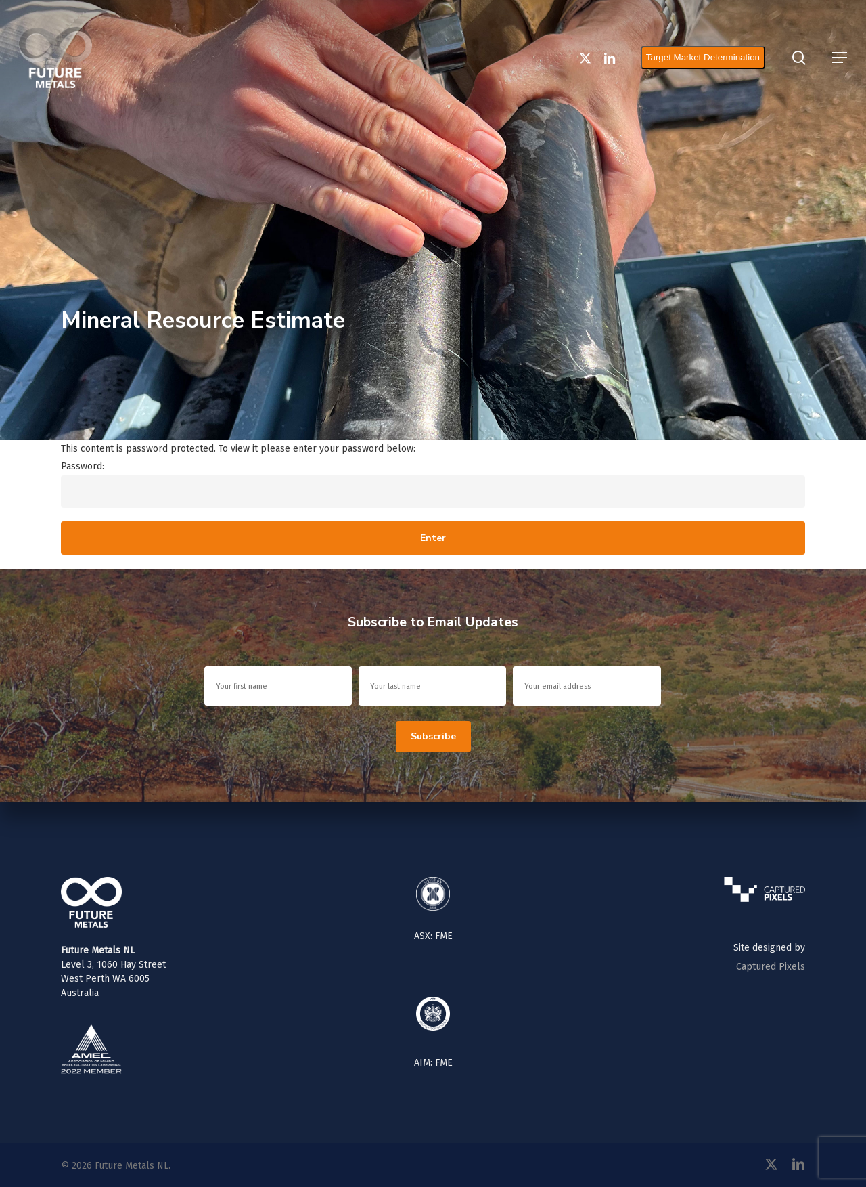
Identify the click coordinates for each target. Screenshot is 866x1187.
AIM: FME (433, 1063)
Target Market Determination (709, 57)
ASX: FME (433, 936)
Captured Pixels (770, 966)
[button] (839, 57)
